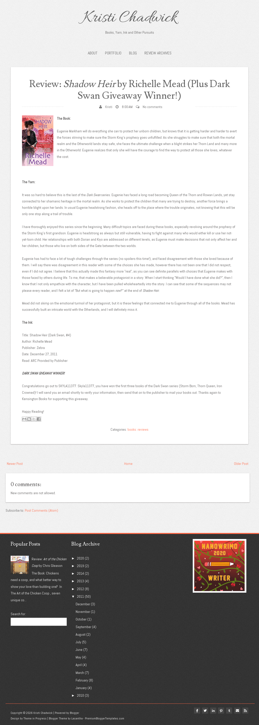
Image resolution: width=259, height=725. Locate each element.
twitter (205, 711)
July (78, 642)
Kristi (108, 107)
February (82, 680)
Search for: (18, 614)
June (79, 649)
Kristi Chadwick (129, 18)
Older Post (241, 463)
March (80, 672)
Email (237, 711)
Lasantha (77, 718)
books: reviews (137, 429)
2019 (80, 566)
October (81, 619)
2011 (80, 596)
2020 (80, 558)
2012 (80, 589)
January (81, 688)
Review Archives (157, 53)
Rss (245, 711)
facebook (197, 711)
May (78, 657)
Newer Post (15, 463)
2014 (80, 573)
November (83, 611)
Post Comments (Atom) (41, 510)
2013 (80, 581)
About (92, 53)
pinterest (221, 711)
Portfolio (113, 53)
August (80, 634)
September (83, 627)
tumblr (229, 711)
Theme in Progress (35, 718)
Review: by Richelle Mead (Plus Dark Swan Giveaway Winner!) (129, 90)
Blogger (74, 713)
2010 (80, 695)
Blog (133, 53)
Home (128, 463)
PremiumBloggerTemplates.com (104, 718)
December (83, 604)
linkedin (213, 711)
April (79, 664)
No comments (152, 107)
